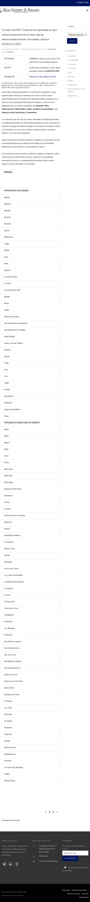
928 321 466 (83, 2)
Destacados (72, 85)
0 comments (52, 49)
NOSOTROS (72, 96)
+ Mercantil (72, 64)
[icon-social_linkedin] (11, 864)
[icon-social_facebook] (16, 864)
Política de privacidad (79, 890)
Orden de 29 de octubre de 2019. (42, 77)
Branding (71, 77)
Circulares (10, 52)
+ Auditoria (72, 56)
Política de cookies (73, 894)
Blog (69, 72)
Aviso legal (66, 890)
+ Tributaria (72, 68)
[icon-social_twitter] (5, 864)
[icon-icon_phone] (76, 2)
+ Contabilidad (73, 60)
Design (70, 81)
